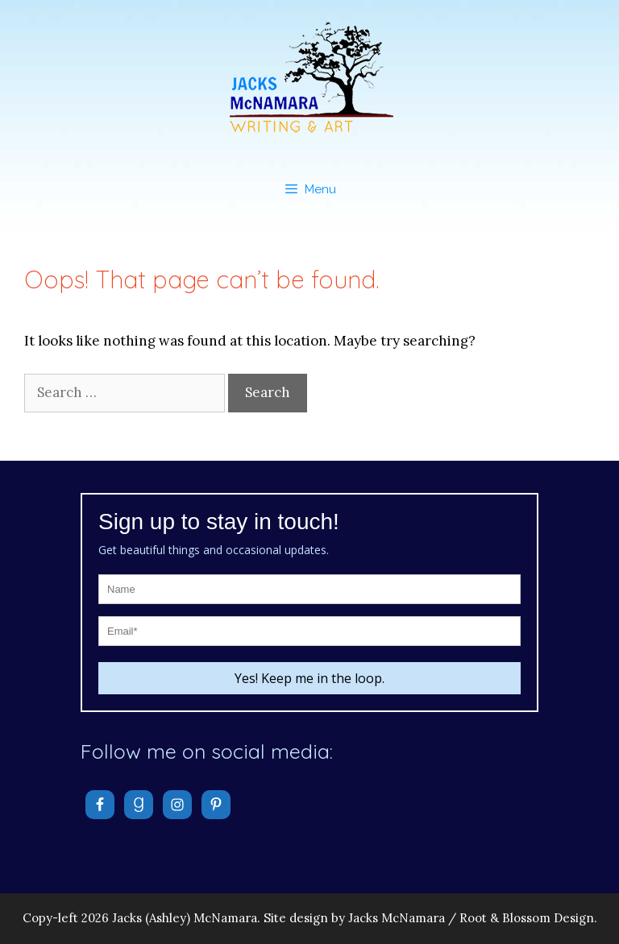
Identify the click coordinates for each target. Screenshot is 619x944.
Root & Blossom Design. (528, 917)
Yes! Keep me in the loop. (309, 678)
